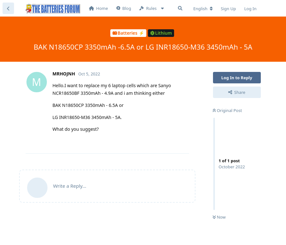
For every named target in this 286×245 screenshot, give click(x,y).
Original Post (227, 110)
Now (219, 217)
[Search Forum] (180, 8)
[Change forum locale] (202, 8)
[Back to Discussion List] (8, 8)
